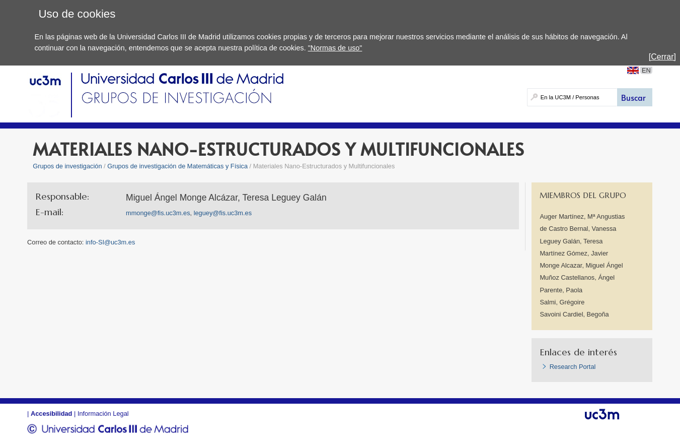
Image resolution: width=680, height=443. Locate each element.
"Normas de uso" (335, 48)
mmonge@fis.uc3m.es (158, 213)
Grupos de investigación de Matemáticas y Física (177, 166)
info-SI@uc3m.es (110, 242)
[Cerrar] (662, 56)
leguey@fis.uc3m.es (223, 213)
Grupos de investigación (67, 166)
